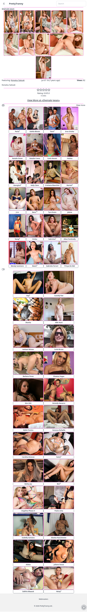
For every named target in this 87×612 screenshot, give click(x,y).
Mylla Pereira (28, 430)
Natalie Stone (17, 158)
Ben (59, 484)
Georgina (17, 185)
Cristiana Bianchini (52, 185)
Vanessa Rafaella (58, 430)
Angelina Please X (28, 511)
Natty (58, 457)
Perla (17, 131)
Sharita (28, 322)
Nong (17, 239)
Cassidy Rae (58, 295)
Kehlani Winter (28, 349)
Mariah (70, 185)
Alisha (28, 564)
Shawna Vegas (58, 376)
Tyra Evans (52, 212)
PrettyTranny (16, 3)
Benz (34, 212)
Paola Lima (59, 511)
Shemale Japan (8, 9)
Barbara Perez (28, 376)
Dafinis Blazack (28, 591)
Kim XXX (28, 403)
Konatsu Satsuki (18, 80)
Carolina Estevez (28, 457)
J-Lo (17, 212)
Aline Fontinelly (70, 239)
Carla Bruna (58, 349)
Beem (34, 266)
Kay (28, 295)
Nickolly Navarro (58, 403)
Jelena (69, 212)
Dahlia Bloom (35, 131)
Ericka (34, 239)
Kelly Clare (35, 185)
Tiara (52, 131)
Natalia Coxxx (34, 158)
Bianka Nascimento (58, 538)
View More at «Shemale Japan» (43, 100)
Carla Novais (52, 158)
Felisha (69, 158)
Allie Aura (58, 322)
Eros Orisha (69, 131)
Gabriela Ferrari (52, 266)
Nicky (58, 591)
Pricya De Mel (69, 266)
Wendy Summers (17, 266)
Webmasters (43, 599)
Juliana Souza (59, 564)
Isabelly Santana (28, 538)
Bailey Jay (28, 484)
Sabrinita (52, 239)
